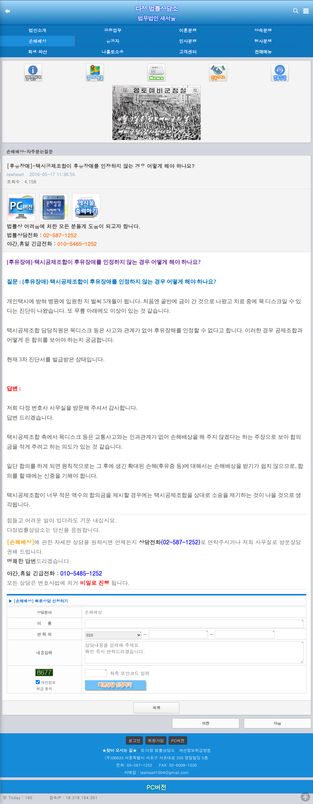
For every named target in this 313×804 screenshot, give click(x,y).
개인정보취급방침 (195, 750)
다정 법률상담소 (156, 8)
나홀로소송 (113, 52)
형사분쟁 (263, 41)
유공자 (112, 41)
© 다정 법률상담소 (158, 750)
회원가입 (156, 740)
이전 (205, 723)
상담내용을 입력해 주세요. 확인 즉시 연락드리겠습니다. (194, 652)
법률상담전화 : (41, 235)
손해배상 (37, 41)
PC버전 (178, 740)
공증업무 (113, 30)
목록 (156, 708)
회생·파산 (37, 52)
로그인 (134, 740)
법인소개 (37, 30)
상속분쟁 (263, 30)
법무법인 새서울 (156, 18)
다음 (277, 723)
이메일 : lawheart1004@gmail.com (156, 772)
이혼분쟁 (188, 30)
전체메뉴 (263, 52)
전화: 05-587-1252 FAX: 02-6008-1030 (156, 765)
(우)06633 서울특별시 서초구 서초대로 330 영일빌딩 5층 (156, 758)
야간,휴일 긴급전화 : (52, 243)
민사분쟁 (188, 41)
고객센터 (188, 52)
